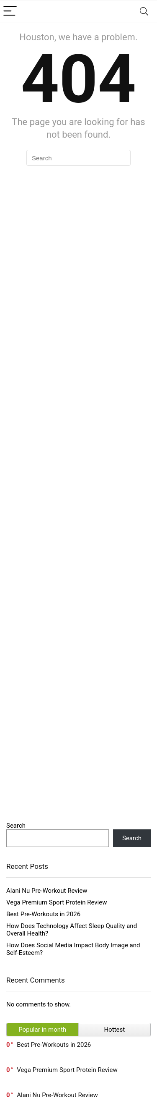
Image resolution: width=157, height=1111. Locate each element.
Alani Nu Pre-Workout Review (46, 890)
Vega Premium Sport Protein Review (56, 902)
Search (16, 825)
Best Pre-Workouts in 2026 (43, 914)
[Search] (144, 11)
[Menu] (10, 11)
